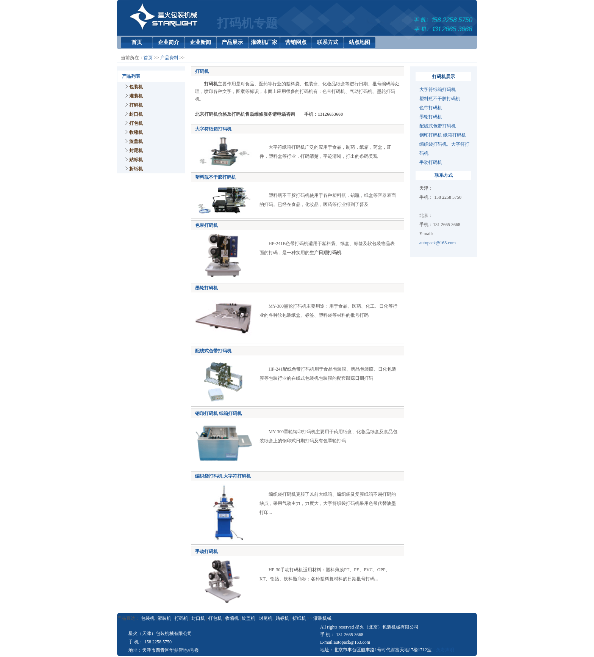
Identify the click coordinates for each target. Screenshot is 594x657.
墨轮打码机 (430, 116)
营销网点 (295, 42)
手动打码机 (430, 162)
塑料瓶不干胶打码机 (215, 177)
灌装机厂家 (264, 42)
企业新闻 (200, 42)
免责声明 (445, 649)
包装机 (136, 87)
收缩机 (136, 132)
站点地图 (359, 42)
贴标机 (136, 159)
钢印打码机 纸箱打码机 (442, 135)
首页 (136, 42)
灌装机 (136, 96)
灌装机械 (322, 618)
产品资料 (169, 57)
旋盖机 (136, 141)
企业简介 (168, 42)
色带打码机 (430, 107)
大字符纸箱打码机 (213, 129)
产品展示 (232, 42)
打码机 (136, 105)
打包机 (136, 123)
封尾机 (136, 150)
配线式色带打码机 (437, 126)
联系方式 (327, 42)
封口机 (136, 114)
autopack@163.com (437, 242)
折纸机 (136, 168)
